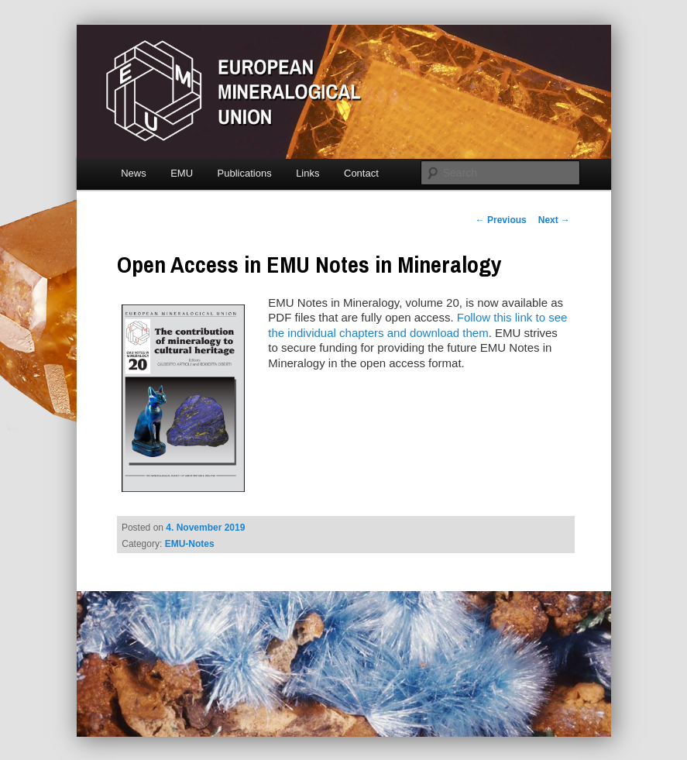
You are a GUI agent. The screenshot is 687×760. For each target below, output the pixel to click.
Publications (245, 173)
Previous (501, 220)
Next (554, 220)
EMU (181, 173)
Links (307, 173)
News (133, 173)
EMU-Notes (190, 543)
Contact (361, 173)
